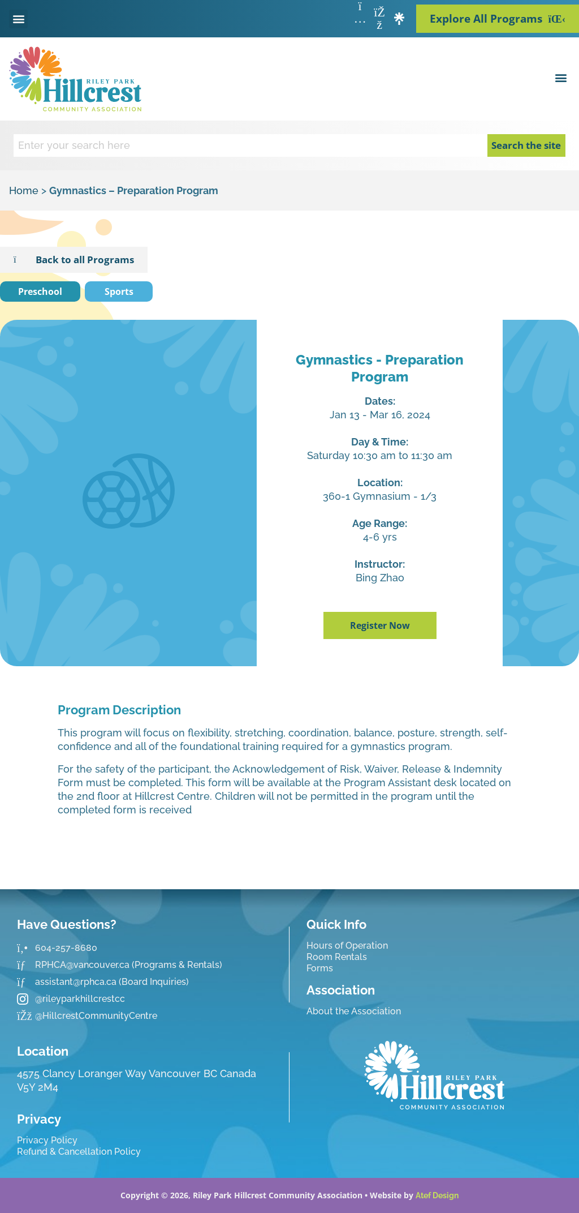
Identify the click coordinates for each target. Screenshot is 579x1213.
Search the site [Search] (526, 145)
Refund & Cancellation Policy (79, 1151)
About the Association (353, 1011)
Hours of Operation (347, 945)
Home (23, 190)
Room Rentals (336, 956)
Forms (319, 968)
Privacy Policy (47, 1140)
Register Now (380, 625)
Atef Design (437, 1195)
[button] (18, 19)
